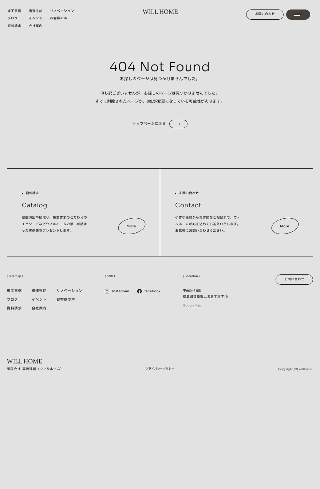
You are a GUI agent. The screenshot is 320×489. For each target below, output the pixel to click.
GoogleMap (192, 306)
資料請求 (14, 308)
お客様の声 (65, 299)
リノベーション (69, 291)
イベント (39, 299)
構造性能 (39, 291)
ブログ (12, 299)
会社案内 (39, 308)
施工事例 (14, 291)
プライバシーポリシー (160, 368)
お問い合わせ (265, 14)
